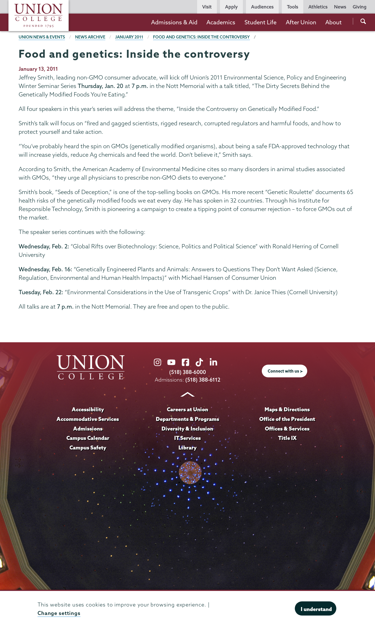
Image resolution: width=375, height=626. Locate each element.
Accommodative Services (87, 419)
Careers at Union (187, 409)
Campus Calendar (87, 437)
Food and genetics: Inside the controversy (201, 37)
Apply (231, 7)
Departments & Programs (187, 419)
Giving (360, 7)
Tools (292, 7)
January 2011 (129, 37)
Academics (220, 22)
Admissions (88, 428)
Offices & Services (287, 428)
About (333, 22)
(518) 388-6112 (203, 380)
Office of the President (287, 419)
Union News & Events (42, 37)
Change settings (59, 613)
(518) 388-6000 (187, 372)
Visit (207, 7)
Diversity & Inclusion (187, 428)
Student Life (260, 22)
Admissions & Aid (174, 22)
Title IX (287, 437)
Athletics (318, 7)
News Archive (90, 37)
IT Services (187, 437)
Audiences (262, 7)
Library (187, 447)
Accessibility (88, 409)
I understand (316, 609)
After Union (301, 22)
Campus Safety (87, 447)
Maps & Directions (287, 409)
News (340, 7)
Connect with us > (285, 371)
